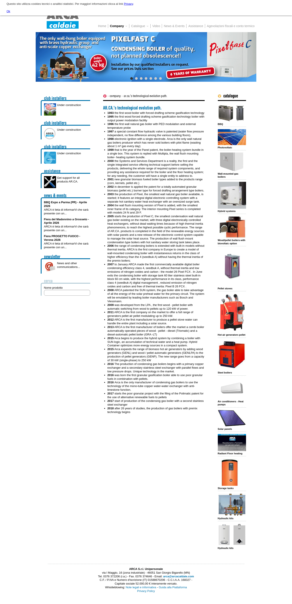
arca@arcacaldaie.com (178, 576)
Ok (8, 11)
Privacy (128, 3)
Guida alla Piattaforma (173, 587)
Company (115, 96)
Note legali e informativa (141, 587)
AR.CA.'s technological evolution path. (145, 96)
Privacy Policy (146, 591)
